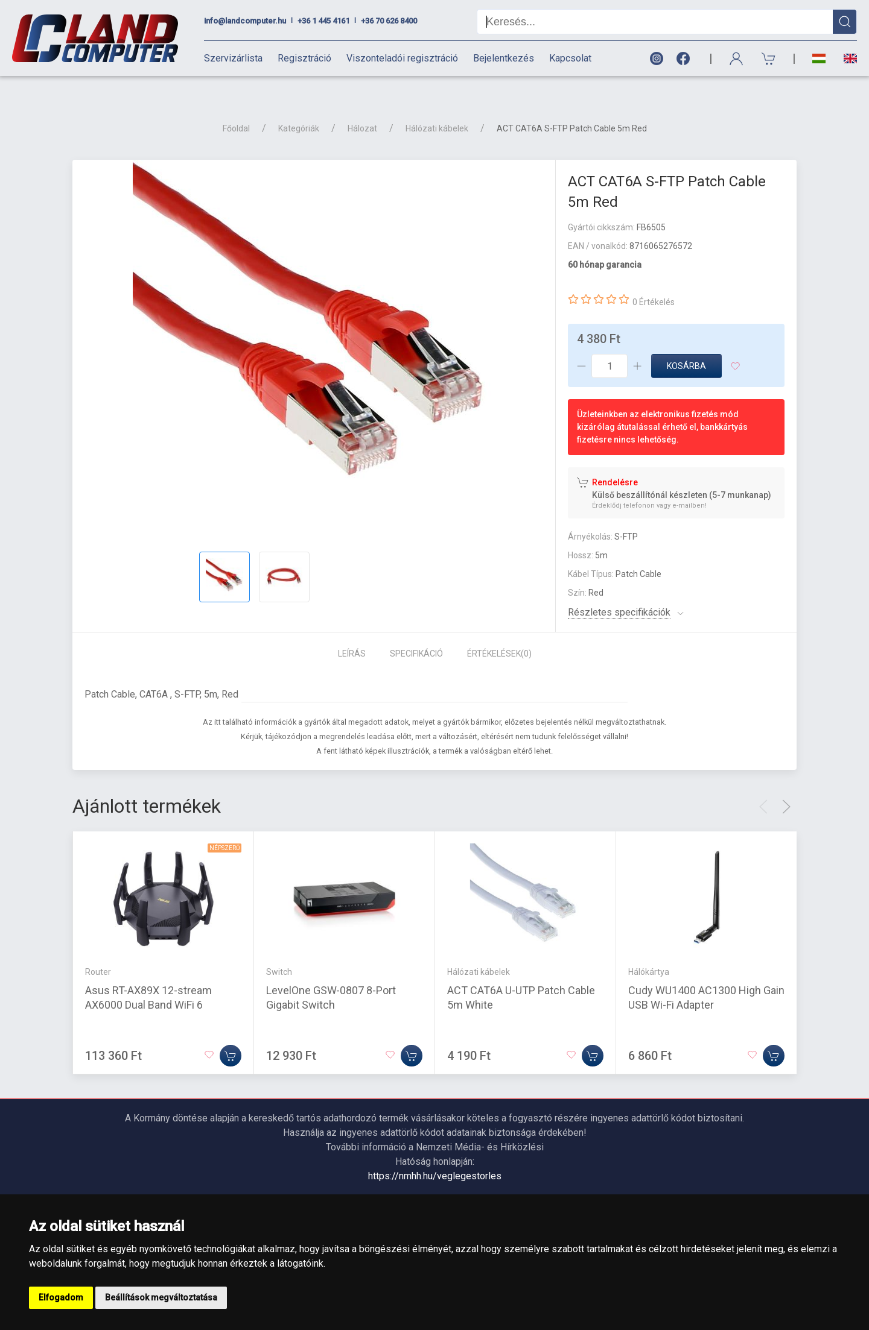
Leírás (352, 632)
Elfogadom (61, 1297)
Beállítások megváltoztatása (161, 1297)
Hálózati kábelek (437, 107)
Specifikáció (416, 632)
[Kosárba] (230, 1034)
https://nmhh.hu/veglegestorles (434, 1155)
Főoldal (236, 107)
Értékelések (499, 632)
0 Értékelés (653, 281)
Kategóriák (298, 107)
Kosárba (686, 345)
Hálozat (362, 107)
